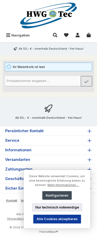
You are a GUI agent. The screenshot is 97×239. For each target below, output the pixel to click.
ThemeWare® (48, 232)
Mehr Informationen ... (63, 185)
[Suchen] (55, 35)
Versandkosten (18, 218)
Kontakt (11, 200)
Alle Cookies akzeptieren (57, 219)
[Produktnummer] (43, 81)
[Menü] (18, 35)
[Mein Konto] (77, 35)
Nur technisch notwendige (57, 207)
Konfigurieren (57, 195)
